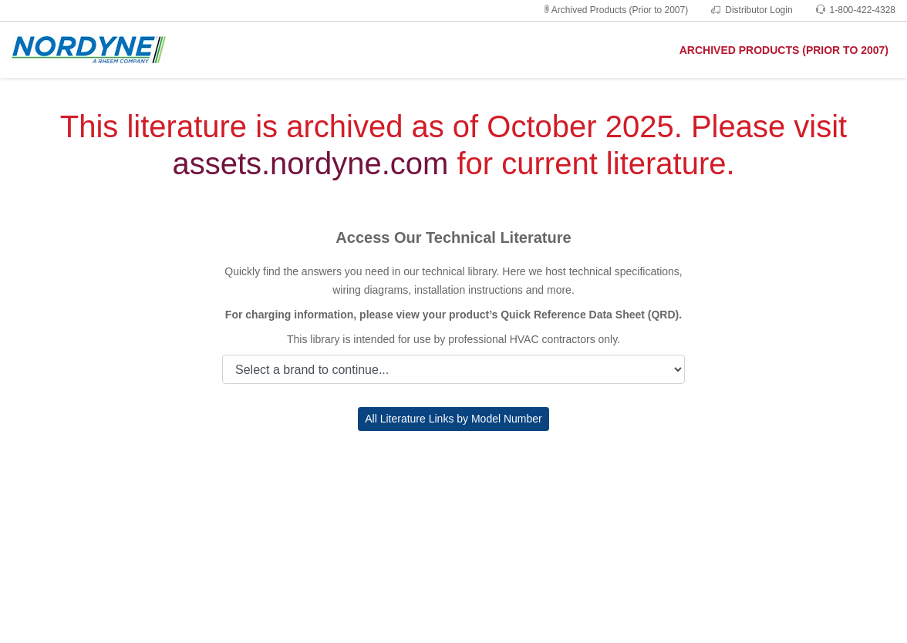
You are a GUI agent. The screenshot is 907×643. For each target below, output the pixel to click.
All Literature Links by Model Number (453, 418)
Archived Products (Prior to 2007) (615, 10)
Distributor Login (751, 10)
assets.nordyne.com (310, 163)
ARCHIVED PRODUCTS (783, 50)
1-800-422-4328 (855, 10)
